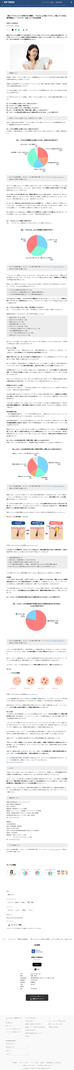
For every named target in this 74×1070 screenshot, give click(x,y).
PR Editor (27, 1036)
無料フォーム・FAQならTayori (56, 1024)
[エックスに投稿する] (12, 29)
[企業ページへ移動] (37, 951)
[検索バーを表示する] (71, 2)
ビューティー (35, 5)
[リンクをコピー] (26, 29)
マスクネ (10, 910)
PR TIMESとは (9, 1022)
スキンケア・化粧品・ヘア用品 (16, 902)
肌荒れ (24, 910)
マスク (30, 910)
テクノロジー (8, 5)
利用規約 (42, 1062)
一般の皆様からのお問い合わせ (44, 1065)
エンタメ (28, 5)
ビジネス (62, 5)
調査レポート (11, 894)
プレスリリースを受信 (48, 2)
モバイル (16, 5)
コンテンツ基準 (34, 1062)
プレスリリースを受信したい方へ (13, 1029)
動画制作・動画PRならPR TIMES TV (33, 1024)
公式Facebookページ (10, 1043)
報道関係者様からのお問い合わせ (54, 1062)
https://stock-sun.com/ (14, 839)
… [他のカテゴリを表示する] (66, 5)
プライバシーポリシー (24, 1062)
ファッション (44, 5)
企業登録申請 (59, 2)
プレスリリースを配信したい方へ (13, 1032)
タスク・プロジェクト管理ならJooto (57, 1021)
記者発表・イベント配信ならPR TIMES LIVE (35, 1027)
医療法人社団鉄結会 (23, 939)
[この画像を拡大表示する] (12, 873)
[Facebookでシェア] (15, 29)
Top (2, 5)
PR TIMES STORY (29, 1021)
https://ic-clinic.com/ (58, 177)
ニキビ (17, 910)
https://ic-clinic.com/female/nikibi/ (15, 762)
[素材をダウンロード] (23, 29)
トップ (4, 939)
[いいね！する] (8, 29)
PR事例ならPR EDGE (53, 1027)
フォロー (37, 964)
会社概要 (15, 1062)
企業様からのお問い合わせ (29, 1065)
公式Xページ (8, 1050)
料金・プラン (9, 1026)
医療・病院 (30, 902)
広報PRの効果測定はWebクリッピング (34, 1033)
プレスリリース (12, 939)
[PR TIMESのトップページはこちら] (9, 2)
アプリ (22, 5)
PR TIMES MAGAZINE (30, 1030)
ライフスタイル (54, 5)
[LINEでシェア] (18, 29)
